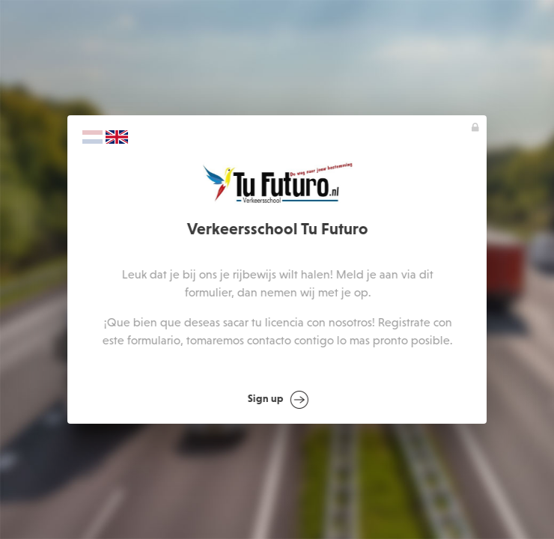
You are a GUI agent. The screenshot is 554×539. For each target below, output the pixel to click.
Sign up (278, 400)
